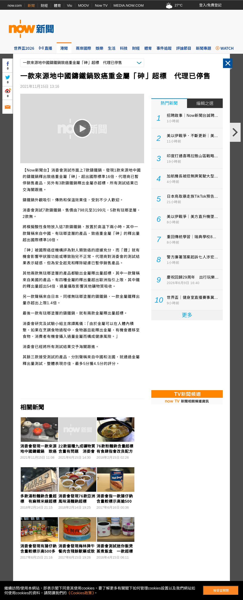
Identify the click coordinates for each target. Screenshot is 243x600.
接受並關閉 (221, 590)
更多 (187, 315)
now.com (15, 5)
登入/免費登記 (210, 5)
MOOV (83, 5)
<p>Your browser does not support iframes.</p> (187, 354)
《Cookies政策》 (80, 593)
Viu (69, 5)
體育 (57, 6)
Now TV (101, 5)
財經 (44, 6)
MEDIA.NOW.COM (129, 5)
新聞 (31, 6)
